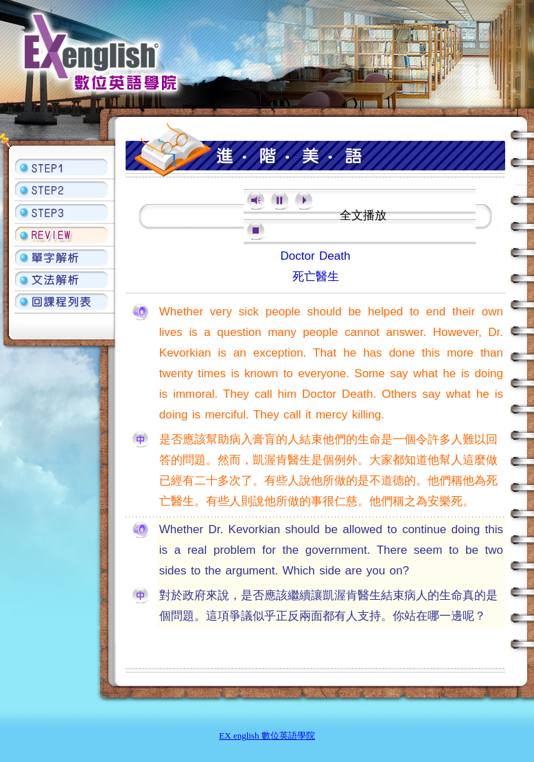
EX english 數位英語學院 (266, 735)
